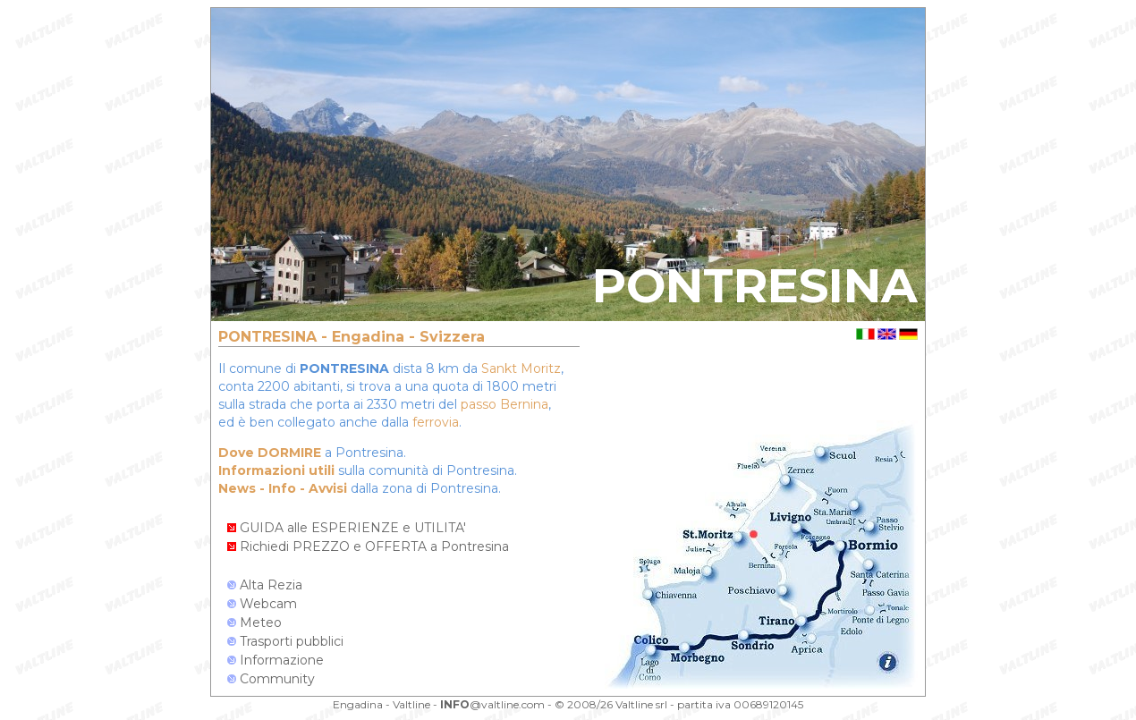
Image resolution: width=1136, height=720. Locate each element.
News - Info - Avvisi (282, 488)
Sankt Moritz (521, 368)
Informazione (275, 660)
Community (271, 679)
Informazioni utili (276, 470)
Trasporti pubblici (285, 641)
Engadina (358, 704)
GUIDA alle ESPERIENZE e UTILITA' (346, 528)
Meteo (254, 622)
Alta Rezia (264, 585)
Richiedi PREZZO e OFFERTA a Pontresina (368, 546)
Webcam (262, 604)
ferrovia (435, 422)
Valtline (411, 704)
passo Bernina (504, 404)
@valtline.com (492, 704)
